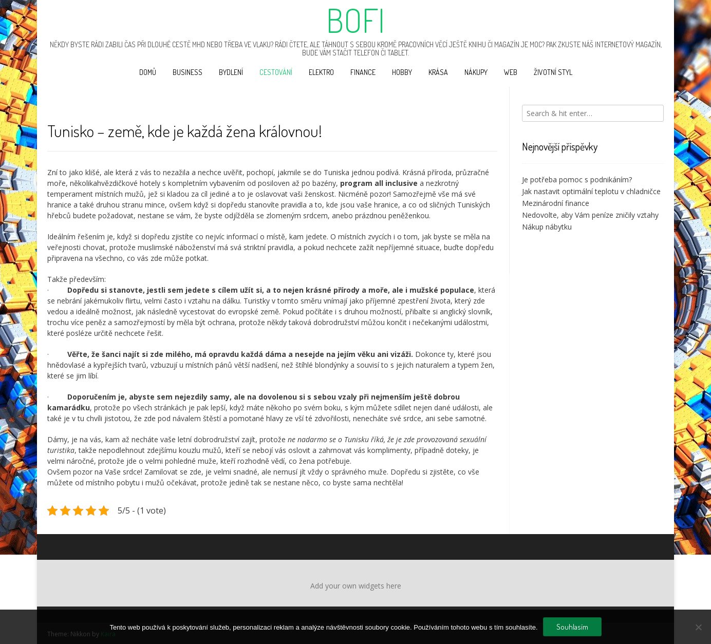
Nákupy (476, 72)
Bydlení (231, 72)
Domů (147, 72)
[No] (698, 627)
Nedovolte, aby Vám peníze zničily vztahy (590, 215)
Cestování (275, 72)
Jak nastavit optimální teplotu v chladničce (591, 191)
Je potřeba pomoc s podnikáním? (577, 179)
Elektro (321, 72)
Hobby (402, 72)
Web (510, 72)
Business (187, 72)
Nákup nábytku (547, 227)
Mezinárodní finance (555, 203)
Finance (363, 72)
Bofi (355, 20)
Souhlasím (572, 627)
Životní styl (553, 72)
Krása (438, 72)
